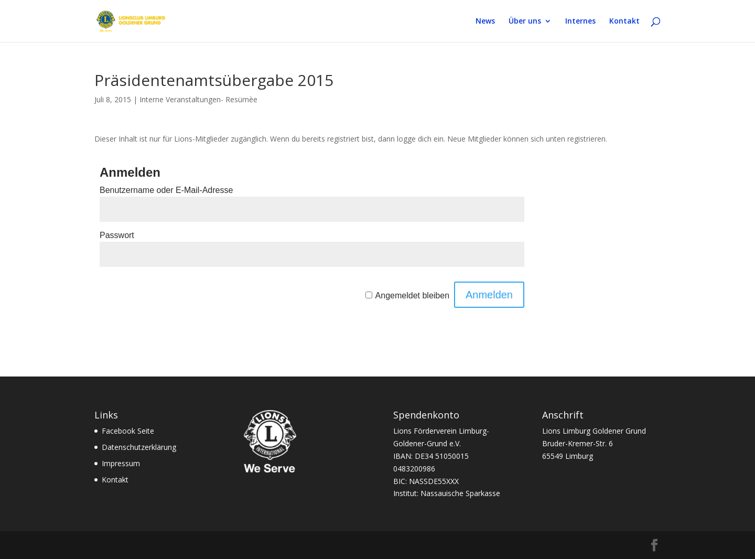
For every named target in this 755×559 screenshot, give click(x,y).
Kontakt (624, 21)
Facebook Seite (128, 431)
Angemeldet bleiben (412, 295)
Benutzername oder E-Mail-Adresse (166, 190)
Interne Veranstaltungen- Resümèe (198, 99)
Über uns (525, 21)
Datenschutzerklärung (139, 447)
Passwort (117, 235)
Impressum (121, 463)
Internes (580, 21)
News (485, 21)
